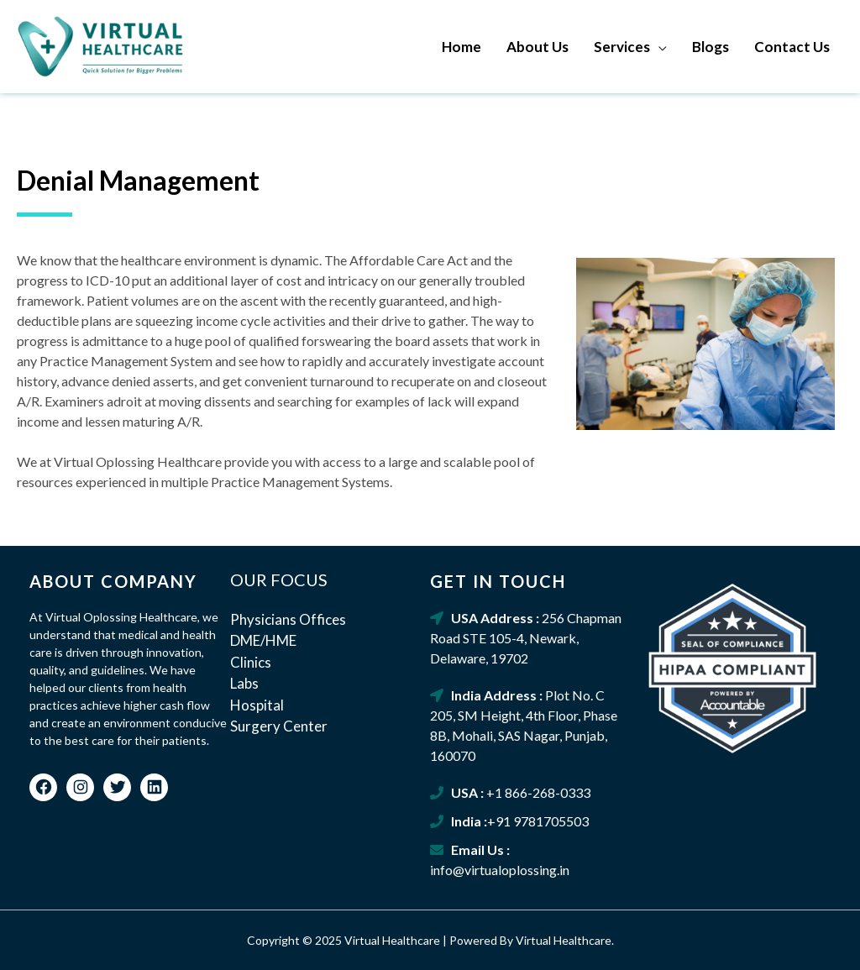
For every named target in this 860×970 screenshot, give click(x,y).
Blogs (710, 46)
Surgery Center (279, 726)
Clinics (250, 662)
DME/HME (263, 640)
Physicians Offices (288, 619)
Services (622, 46)
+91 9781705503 (538, 821)
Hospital (257, 705)
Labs (244, 683)
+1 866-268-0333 (538, 792)
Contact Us (792, 46)
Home (461, 46)
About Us (537, 46)
